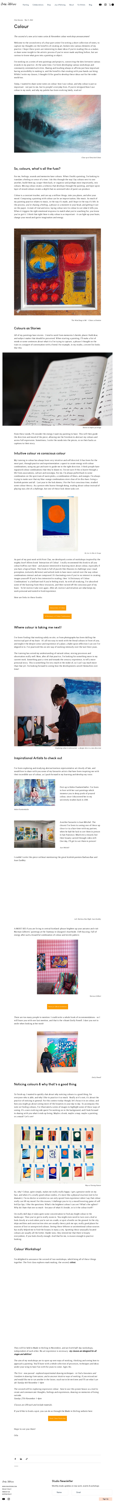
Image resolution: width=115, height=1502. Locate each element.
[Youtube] (100, 4)
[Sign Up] (105, 1499)
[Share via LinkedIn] (21, 1459)
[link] (111, 5)
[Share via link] (27, 1459)
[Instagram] (105, 4)
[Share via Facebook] (15, 1459)
